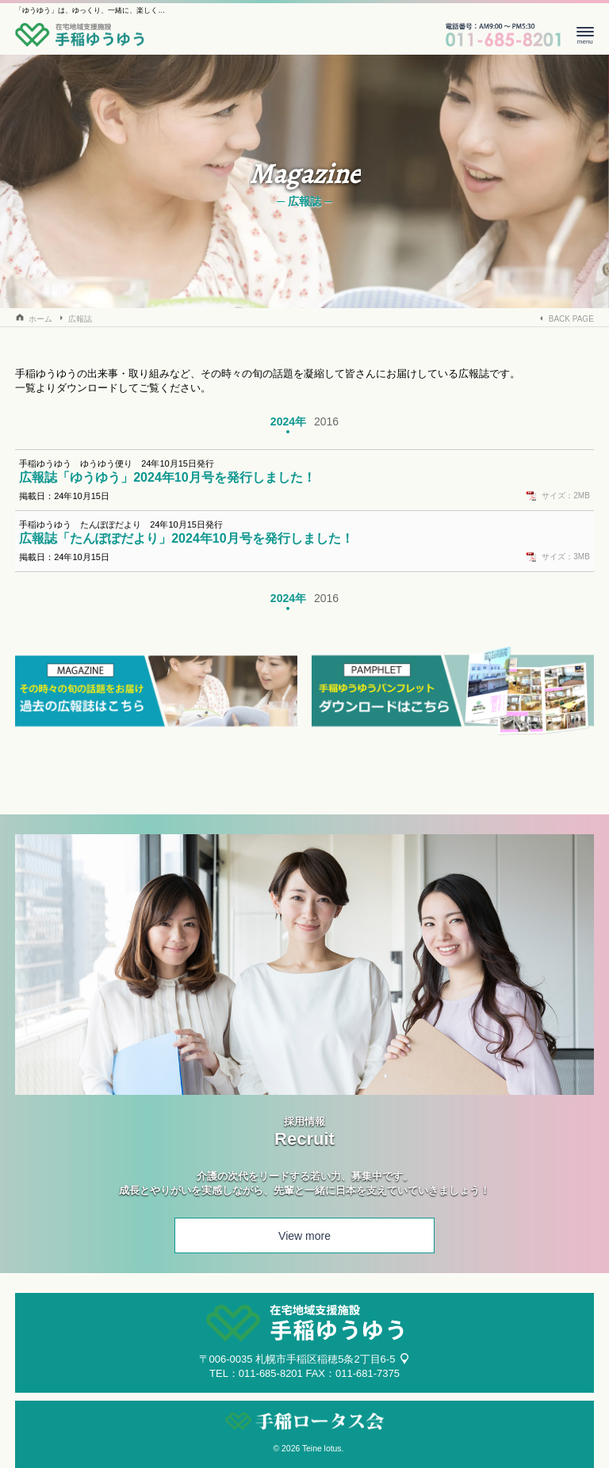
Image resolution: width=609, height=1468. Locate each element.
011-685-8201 (271, 1373)
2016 (326, 421)
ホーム (40, 319)
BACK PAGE (571, 319)
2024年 (288, 421)
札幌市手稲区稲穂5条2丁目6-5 (325, 1359)
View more (304, 1236)
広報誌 (80, 319)
